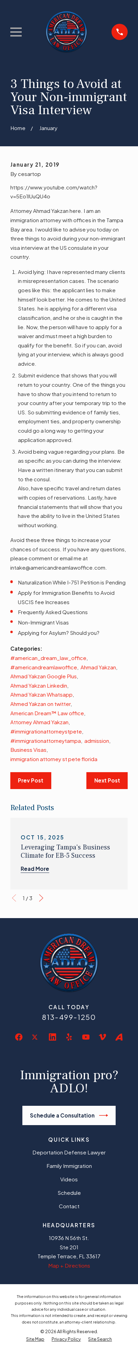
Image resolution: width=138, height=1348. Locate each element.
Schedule (69, 1192)
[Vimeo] (102, 1037)
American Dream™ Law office (47, 713)
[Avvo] (119, 1037)
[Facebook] (18, 1037)
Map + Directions (69, 1265)
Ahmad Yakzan (98, 667)
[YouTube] (85, 1037)
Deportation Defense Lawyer (69, 1152)
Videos (69, 1179)
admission (96, 740)
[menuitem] (35, 1339)
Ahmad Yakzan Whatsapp (41, 694)
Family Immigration (69, 1165)
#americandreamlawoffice (43, 667)
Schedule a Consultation (69, 1115)
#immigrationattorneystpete (46, 731)
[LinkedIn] (52, 1037)
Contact (69, 1206)
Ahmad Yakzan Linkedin (38, 685)
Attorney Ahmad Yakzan (39, 722)
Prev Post (30, 780)
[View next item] (41, 898)
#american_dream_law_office (48, 658)
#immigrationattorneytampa (45, 740)
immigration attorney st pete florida (53, 759)
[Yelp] (69, 1037)
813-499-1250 (69, 1017)
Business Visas (28, 749)
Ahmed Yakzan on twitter (40, 703)
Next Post (107, 780)
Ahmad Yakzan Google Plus (43, 676)
